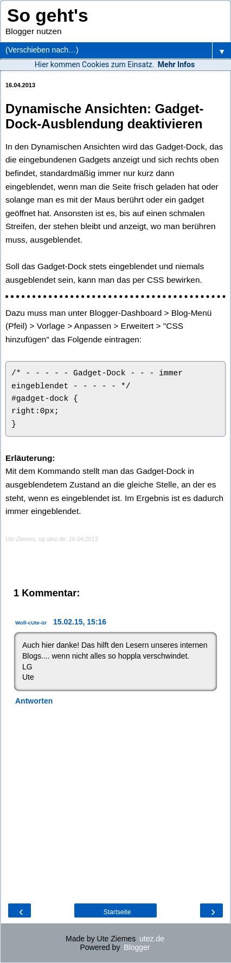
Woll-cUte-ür (31, 623)
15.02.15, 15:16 (79, 621)
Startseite (117, 912)
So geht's (47, 15)
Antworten (34, 701)
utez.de (151, 938)
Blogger (137, 947)
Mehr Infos (176, 64)
